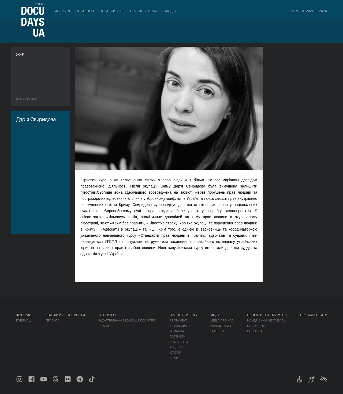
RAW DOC (105, 325)
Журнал (62, 11)
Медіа (170, 11)
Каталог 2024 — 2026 (308, 11)
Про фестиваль (145, 11)
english (39, 3)
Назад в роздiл (26, 99)
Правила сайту (313, 315)
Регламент (178, 320)
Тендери (177, 347)
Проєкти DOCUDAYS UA (267, 315)
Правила (53, 320)
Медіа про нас (222, 320)
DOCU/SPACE (256, 331)
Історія (175, 352)
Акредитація (220, 325)
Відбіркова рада (183, 325)
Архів (174, 357)
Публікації (24, 320)
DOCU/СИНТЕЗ (112, 11)
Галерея (217, 331)
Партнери (177, 336)
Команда (177, 331)
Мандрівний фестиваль (266, 320)
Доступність (180, 341)
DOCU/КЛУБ (255, 325)
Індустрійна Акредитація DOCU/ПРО (127, 320)
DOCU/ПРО (84, 11)
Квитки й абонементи (65, 315)
